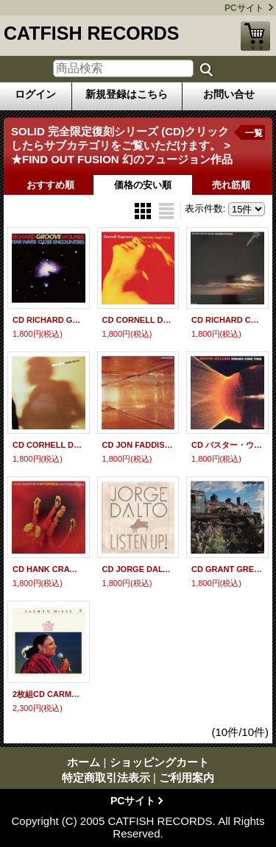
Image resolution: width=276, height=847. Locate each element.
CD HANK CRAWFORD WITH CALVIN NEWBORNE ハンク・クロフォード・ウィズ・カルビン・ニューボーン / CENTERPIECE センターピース (49, 569)
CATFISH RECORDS (91, 33)
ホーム (83, 762)
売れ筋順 (231, 184)
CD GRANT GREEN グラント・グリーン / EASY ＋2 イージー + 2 (227, 569)
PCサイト (243, 8)
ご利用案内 (186, 777)
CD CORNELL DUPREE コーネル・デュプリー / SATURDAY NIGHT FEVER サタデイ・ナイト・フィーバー (138, 319)
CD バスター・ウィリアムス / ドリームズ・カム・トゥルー (227, 444)
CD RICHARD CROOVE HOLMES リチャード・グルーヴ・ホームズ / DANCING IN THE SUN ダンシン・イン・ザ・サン (227, 319)
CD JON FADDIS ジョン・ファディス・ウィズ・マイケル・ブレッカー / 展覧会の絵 (138, 444)
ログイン (35, 94)
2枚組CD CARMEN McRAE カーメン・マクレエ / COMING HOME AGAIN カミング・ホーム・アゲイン (49, 694)
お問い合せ (229, 94)
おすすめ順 (50, 184)
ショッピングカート (255, 36)
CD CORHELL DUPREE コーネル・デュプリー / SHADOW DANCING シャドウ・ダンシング (49, 444)
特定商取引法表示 (106, 777)
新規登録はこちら (126, 94)
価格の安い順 (142, 184)
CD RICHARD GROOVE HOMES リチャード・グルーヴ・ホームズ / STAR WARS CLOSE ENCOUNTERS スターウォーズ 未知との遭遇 (49, 319)
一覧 (254, 133)
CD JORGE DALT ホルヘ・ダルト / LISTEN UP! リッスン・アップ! (138, 569)
